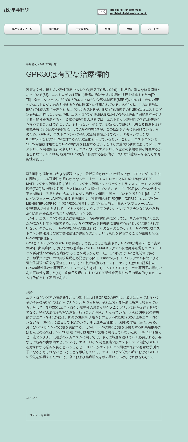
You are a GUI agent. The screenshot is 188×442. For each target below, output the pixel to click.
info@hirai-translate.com (125, 9)
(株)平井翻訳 (16, 10)
